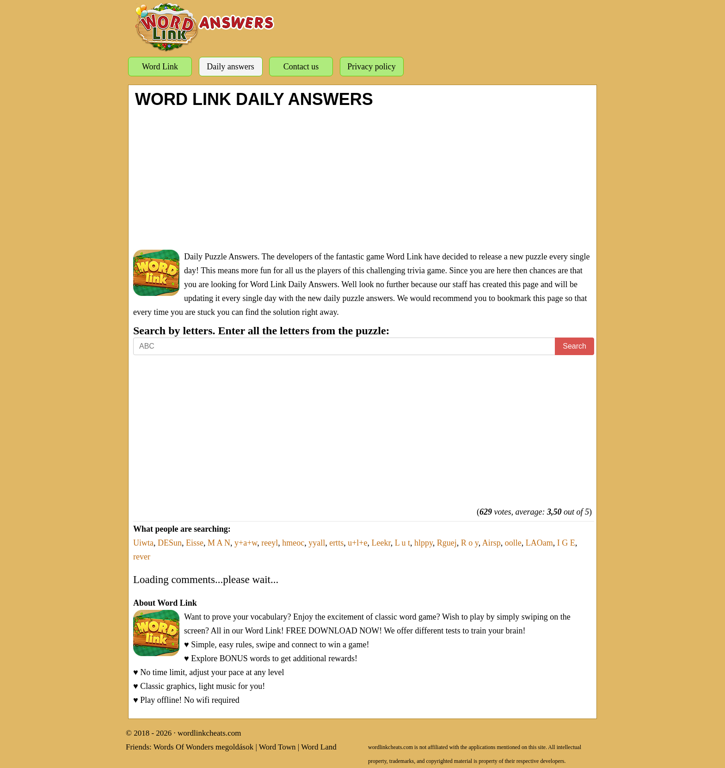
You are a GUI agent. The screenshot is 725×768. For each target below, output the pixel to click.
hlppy (423, 542)
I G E (566, 542)
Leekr (380, 542)
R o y (470, 542)
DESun (170, 542)
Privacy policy (371, 66)
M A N (219, 542)
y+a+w (245, 542)
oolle (513, 542)
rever (141, 556)
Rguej (447, 542)
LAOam (539, 542)
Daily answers (230, 66)
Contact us (301, 66)
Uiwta (143, 542)
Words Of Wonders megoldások (204, 747)
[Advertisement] (363, 178)
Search (574, 346)
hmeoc (293, 542)
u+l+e (357, 542)
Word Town (277, 747)
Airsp (491, 542)
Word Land (319, 747)
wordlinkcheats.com (209, 733)
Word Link (160, 66)
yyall (316, 542)
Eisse (194, 542)
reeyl (269, 542)
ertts (336, 542)
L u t (402, 542)
